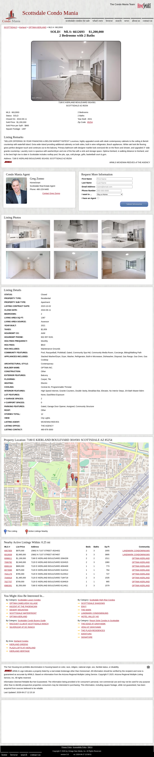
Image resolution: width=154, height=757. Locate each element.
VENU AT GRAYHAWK (91, 627)
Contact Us (147, 20)
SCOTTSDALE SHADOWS (93, 603)
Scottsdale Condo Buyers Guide (32, 620)
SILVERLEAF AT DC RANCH (22, 627)
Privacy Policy (67, 747)
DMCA (90, 747)
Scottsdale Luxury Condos (29, 600)
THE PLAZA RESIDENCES (93, 630)
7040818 (8, 578)
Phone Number (89, 190)
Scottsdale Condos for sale (78, 20)
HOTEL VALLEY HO (90, 616)
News (126, 20)
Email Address (88, 187)
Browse (109, 20)
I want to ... (87, 194)
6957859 (8, 551)
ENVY (83, 606)
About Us (136, 20)
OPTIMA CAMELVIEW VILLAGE (23, 603)
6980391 (8, 585)
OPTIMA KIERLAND (37, 27)
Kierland (22, 27)
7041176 (8, 574)
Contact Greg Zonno (51, 193)
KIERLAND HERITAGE (19, 651)
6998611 (8, 558)
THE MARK (86, 610)
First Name (87, 179)
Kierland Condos (21, 641)
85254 (90, 122)
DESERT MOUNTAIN (18, 610)
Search (118, 20)
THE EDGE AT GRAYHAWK (93, 624)
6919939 (8, 554)
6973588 (8, 570)
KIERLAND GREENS (18, 644)
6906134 (8, 566)
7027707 (8, 582)
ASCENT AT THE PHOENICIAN (23, 606)
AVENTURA (86, 634)
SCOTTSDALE (10, 27)
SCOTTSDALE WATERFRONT (23, 613)
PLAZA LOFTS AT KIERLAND (22, 648)
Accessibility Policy (80, 747)
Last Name (87, 183)
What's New (98, 20)
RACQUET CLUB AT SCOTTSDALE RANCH (29, 624)
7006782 (8, 562)
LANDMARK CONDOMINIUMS (136, 551)
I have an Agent (89, 198)
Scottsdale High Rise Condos (102, 600)
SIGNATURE (86, 637)
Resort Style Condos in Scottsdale (104, 620)
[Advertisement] (77, 720)
